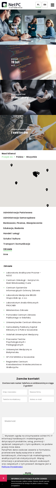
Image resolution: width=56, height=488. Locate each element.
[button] (12, 165)
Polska (19, 156)
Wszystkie (31, 156)
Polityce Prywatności (12, 466)
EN (45, 4)
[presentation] (22, 410)
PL (38, 4)
